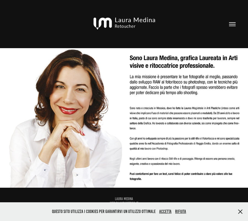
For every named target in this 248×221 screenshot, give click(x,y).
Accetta (165, 211)
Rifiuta (180, 211)
